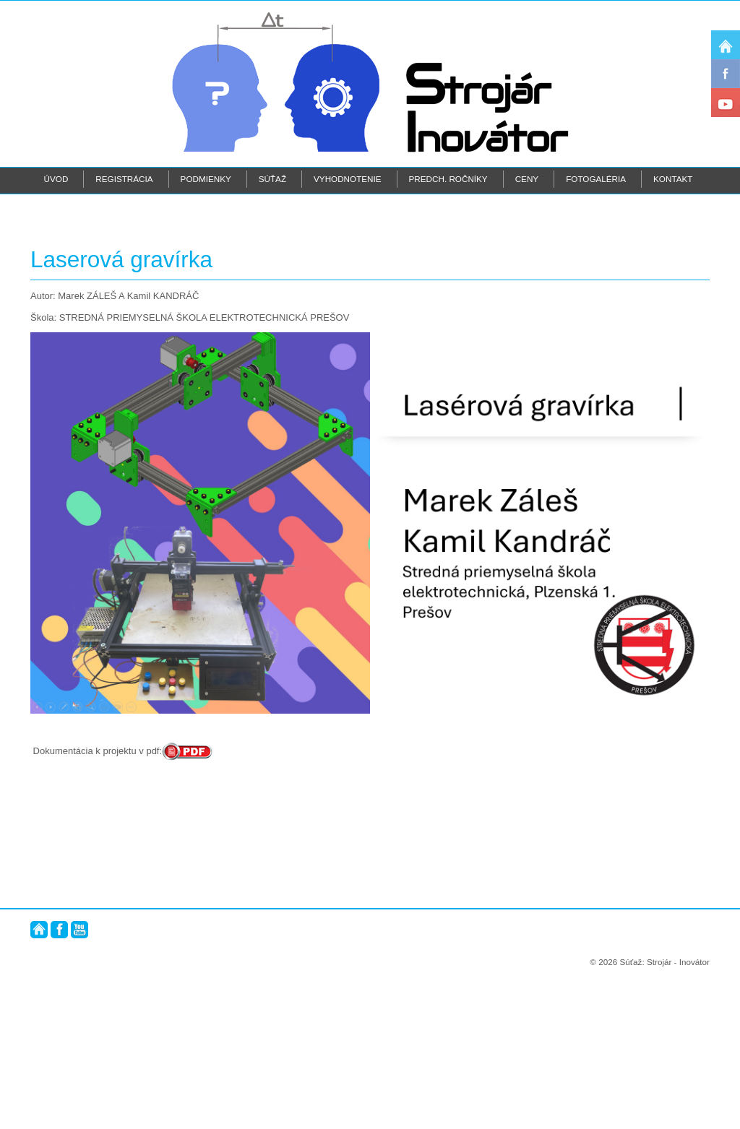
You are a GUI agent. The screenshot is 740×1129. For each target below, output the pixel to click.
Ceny (526, 178)
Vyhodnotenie (348, 178)
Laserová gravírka (121, 407)
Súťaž (272, 178)
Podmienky (206, 178)
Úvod (56, 178)
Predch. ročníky (448, 178)
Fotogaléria (596, 178)
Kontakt (672, 178)
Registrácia (123, 178)
